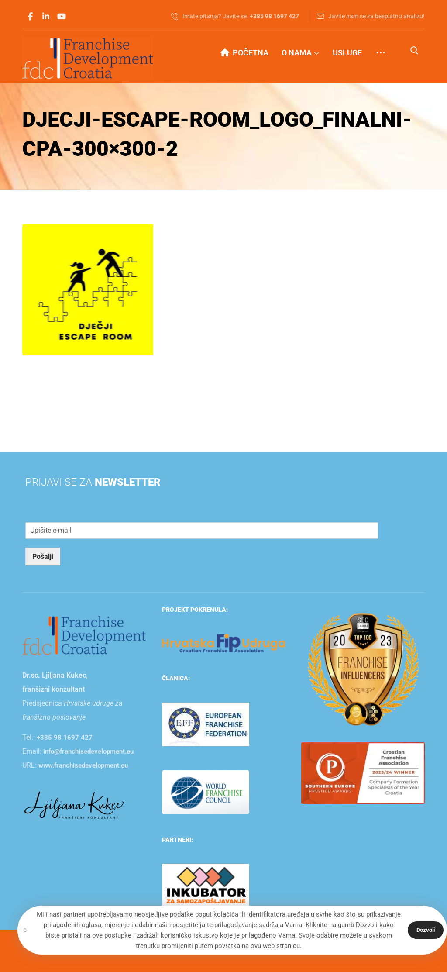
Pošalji (42, 556)
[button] (30, 16)
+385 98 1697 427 (65, 737)
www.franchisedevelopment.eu (83, 765)
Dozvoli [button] (425, 930)
